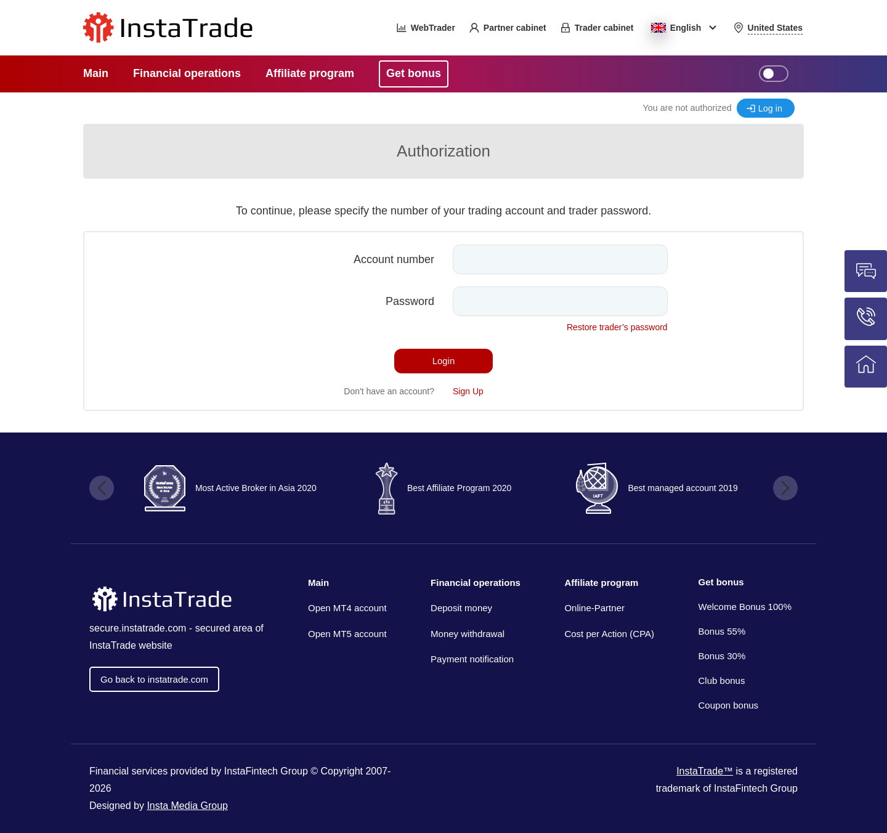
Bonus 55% (722, 631)
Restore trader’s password (617, 327)
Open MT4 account (347, 608)
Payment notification (472, 659)
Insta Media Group (187, 805)
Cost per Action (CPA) (609, 633)
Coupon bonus (729, 705)
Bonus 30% (722, 656)
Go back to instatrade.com (154, 679)
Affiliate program (601, 582)
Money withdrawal (467, 633)
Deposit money (461, 608)
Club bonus (722, 680)
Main (318, 582)
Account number (394, 259)
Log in (770, 108)
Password (410, 301)
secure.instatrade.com (137, 628)
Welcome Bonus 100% (745, 606)
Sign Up (468, 391)
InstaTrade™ (704, 771)
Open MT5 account (347, 633)
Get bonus (721, 582)
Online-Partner (594, 608)
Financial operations (475, 582)
